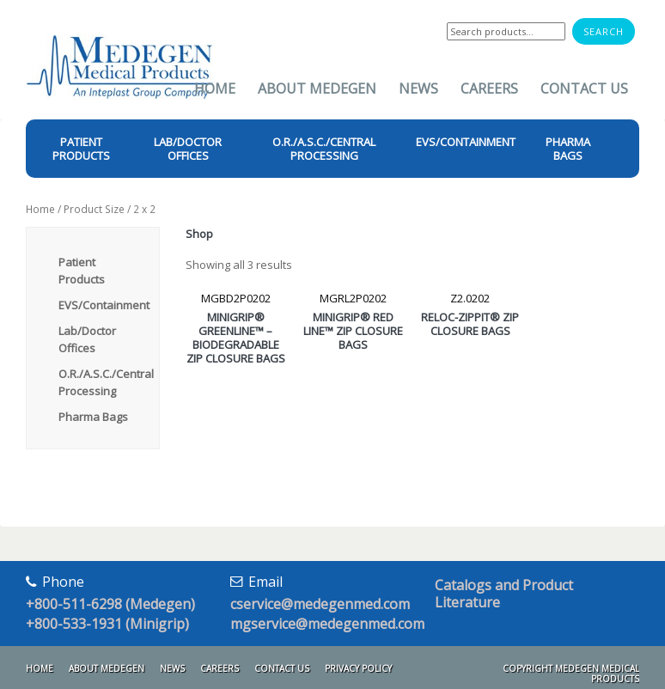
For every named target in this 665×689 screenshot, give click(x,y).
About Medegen (317, 88)
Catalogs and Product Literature (504, 594)
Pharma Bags (93, 416)
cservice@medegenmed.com (320, 603)
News (418, 88)
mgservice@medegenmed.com (327, 623)
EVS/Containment (103, 305)
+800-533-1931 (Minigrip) (107, 623)
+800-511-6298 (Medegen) (110, 603)
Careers (489, 88)
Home (214, 88)
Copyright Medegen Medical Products (571, 673)
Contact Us (584, 88)
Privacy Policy (358, 668)
